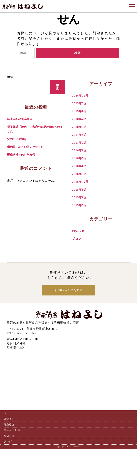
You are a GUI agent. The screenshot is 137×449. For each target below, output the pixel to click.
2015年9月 (79, 189)
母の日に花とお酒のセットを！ (26, 146)
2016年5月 (79, 173)
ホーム (8, 413)
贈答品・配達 (12, 430)
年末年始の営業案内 (19, 119)
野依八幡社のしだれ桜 (21, 154)
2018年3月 (79, 126)
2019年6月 (79, 111)
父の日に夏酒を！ (18, 139)
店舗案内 (9, 418)
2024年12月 (80, 95)
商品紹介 (9, 424)
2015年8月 (79, 197)
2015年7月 (79, 205)
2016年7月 (79, 158)
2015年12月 (80, 181)
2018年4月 (79, 119)
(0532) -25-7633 (25, 332)
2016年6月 (79, 166)
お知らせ (78, 230)
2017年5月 (79, 134)
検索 (10, 77)
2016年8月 (79, 150)
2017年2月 (79, 142)
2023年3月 (79, 103)
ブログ (77, 238)
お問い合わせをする (69, 290)
